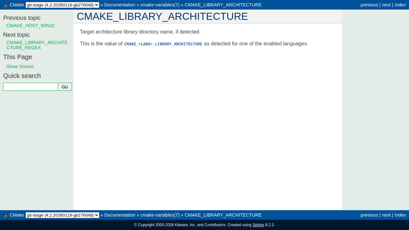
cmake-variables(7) (159, 4)
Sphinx (258, 225)
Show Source (20, 66)
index (400, 4)
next (386, 4)
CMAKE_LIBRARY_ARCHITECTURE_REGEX (37, 45)
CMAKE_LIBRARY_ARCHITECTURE (223, 4)
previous (369, 4)
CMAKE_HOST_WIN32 (30, 25)
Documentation (119, 4)
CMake (17, 4)
